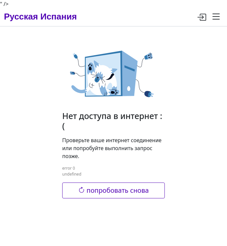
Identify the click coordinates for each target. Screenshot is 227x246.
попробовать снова (113, 190)
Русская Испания (40, 16)
